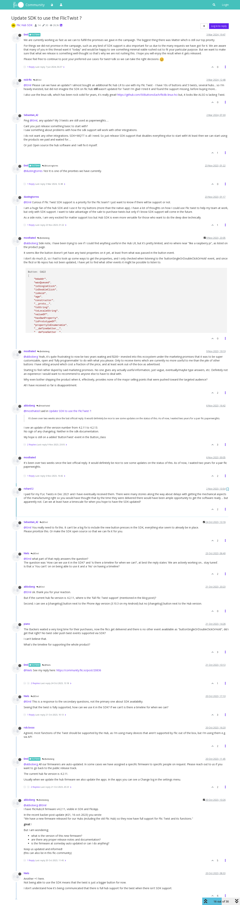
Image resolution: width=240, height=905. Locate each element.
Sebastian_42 (31, 114)
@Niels (46, 665)
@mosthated (43, 405)
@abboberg (43, 238)
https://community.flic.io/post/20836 (78, 670)
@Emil (37, 80)
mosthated (30, 237)
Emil (26, 34)
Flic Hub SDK (24, 25)
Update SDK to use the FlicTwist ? (70, 411)
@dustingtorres (50, 165)
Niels (26, 553)
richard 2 (28, 488)
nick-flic (28, 79)
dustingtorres (31, 196)
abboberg (29, 405)
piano (27, 623)
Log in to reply (219, 26)
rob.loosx (29, 727)
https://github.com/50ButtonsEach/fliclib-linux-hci (147, 94)
